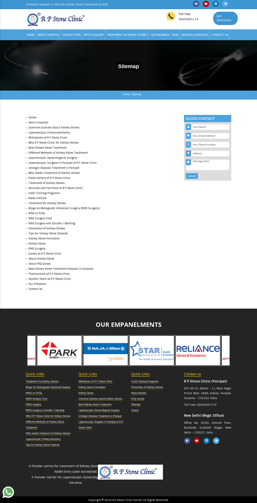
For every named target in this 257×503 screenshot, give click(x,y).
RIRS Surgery (36, 248)
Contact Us (220, 34)
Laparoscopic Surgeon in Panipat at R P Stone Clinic (62, 163)
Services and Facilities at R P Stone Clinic (55, 188)
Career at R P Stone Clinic (44, 253)
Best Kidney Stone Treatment (47, 148)
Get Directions (224, 18)
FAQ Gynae (137, 398)
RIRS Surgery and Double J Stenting (51, 223)
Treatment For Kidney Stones (42, 381)
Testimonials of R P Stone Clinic (49, 274)
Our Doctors (71, 34)
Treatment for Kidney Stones (47, 203)
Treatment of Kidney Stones (127, 34)
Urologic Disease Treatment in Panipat (53, 168)
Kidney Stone (37, 243)
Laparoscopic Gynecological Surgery (52, 158)
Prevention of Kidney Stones (46, 228)
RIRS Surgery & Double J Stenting (45, 410)
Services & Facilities (195, 34)
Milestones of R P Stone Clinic (47, 137)
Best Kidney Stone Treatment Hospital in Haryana (60, 269)
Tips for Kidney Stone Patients (48, 233)
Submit (192, 176)
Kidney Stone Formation (44, 238)
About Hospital (48, 34)
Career (135, 410)
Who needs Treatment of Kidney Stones (54, 173)
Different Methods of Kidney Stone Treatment (58, 153)
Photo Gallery (94, 34)
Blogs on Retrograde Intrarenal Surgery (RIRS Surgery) (63, 208)
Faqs (175, 34)
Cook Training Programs (44, 193)
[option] (152, 350)
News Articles (37, 198)
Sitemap (135, 404)
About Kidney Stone (41, 259)
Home (30, 34)
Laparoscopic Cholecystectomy (49, 132)
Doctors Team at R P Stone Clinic (49, 279)
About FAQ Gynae (39, 264)
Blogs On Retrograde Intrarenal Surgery (48, 387)
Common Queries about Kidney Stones (53, 127)
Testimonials (159, 34)
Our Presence (37, 284)
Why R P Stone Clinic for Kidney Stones (53, 142)
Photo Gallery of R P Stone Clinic (49, 178)
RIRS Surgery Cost (40, 218)
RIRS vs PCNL (36, 213)
